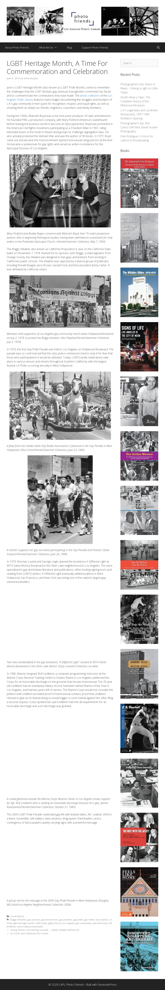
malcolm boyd (99, 923)
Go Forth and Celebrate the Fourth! (29, 933)
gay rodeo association (96, 919)
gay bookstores (49, 919)
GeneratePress (107, 984)
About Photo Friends (17, 47)
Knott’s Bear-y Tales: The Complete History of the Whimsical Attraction (135, 101)
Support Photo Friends (95, 47)
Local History (17, 916)
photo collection (89, 95)
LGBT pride (41, 923)
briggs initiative (18, 919)
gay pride (78, 919)
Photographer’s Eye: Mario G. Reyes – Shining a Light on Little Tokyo (139, 88)
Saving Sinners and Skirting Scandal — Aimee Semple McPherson (44, 929)
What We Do (50, 47)
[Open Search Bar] (158, 47)
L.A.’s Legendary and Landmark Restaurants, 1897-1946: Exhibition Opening (139, 114)
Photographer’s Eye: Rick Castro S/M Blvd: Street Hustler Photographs (139, 127)
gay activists (33, 919)
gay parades (65, 919)
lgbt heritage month (23, 923)
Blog (69, 47)
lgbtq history (54, 923)
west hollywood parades (30, 926)
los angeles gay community (77, 923)
